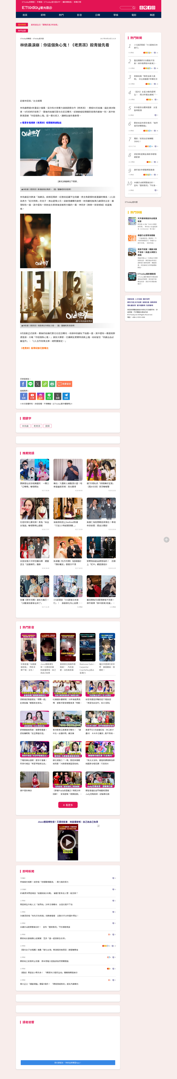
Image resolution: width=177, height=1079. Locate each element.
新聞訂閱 (77, 2)
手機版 (39, 2)
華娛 (115, 15)
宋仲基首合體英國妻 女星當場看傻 (145, 109)
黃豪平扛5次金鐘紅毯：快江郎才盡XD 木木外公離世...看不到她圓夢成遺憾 (100, 733)
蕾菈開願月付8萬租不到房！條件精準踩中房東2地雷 (145, 62)
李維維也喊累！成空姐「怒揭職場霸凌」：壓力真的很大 (44, 881)
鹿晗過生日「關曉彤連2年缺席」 (45, 24)
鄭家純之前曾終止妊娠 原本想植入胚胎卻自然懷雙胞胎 (44, 961)
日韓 (97, 15)
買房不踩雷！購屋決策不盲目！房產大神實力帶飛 (147, 252)
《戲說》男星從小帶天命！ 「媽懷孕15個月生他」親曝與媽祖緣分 (49, 972)
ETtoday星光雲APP (52, 2)
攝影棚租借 (67, 2)
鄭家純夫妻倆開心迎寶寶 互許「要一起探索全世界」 (43, 938)
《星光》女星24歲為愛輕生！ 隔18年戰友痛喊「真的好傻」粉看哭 (145, 93)
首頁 (25, 15)
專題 (152, 15)
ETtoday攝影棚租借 (147, 273)
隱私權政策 (131, 305)
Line (145, 7)
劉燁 (47, 425)
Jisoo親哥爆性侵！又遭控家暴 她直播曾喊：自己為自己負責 (68, 821)
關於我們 (146, 299)
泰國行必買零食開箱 (146, 235)
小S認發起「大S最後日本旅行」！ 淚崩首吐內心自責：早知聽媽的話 (67, 603)
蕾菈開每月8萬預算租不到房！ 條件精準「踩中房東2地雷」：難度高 (102, 603)
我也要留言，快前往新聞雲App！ (68, 1062)
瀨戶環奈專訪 (26, 790)
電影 (134, 15)
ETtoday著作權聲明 (62, 403)
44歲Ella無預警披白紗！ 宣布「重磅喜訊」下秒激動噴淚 (45, 926)
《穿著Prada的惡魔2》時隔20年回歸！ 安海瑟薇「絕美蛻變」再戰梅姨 (67, 794)
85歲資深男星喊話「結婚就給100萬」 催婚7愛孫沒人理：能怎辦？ (49, 893)
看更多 (69, 805)
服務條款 (153, 302)
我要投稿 (130, 299)
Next (112, 650)
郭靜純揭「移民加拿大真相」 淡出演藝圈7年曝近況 (145, 77)
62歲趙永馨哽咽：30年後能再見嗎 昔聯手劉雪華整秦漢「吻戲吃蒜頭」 (67, 703)
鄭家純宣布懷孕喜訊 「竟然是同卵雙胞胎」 (146, 124)
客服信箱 (145, 302)
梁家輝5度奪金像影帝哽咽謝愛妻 (145, 155)
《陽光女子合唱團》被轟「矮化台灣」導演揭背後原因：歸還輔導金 (49, 949)
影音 (79, 15)
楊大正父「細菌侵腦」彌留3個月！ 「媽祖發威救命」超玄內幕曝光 (49, 983)
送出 (134, 7)
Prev (24, 650)
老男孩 (37, 425)
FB (149, 7)
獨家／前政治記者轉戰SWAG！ (143, 140)
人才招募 (138, 299)
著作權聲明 (141, 305)
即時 (43, 15)
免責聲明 (149, 305)
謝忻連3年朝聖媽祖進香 (144, 169)
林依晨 (25, 425)
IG (153, 7)
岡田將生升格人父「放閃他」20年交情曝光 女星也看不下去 (46, 904)
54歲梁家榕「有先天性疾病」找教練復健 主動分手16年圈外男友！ (49, 915)
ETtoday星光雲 (37, 8)
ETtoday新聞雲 (28, 2)
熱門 (61, 15)
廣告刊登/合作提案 (134, 302)
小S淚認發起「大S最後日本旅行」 (146, 46)
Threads (141, 7)
